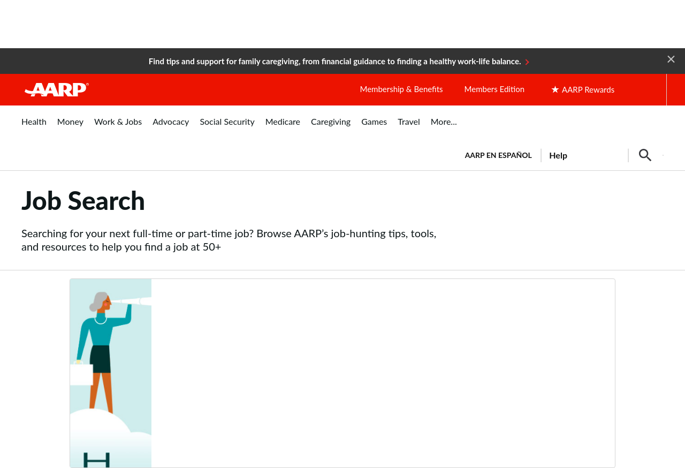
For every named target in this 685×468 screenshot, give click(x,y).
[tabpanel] (559, 154)
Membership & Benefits (401, 89)
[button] (671, 58)
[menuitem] (34, 127)
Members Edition (494, 89)
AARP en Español (498, 155)
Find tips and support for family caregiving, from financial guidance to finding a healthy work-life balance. (335, 61)
